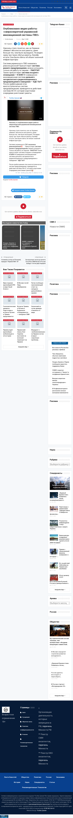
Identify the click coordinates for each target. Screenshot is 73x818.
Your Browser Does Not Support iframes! (60, 51)
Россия (49, 7)
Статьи (52, 782)
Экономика (57, 7)
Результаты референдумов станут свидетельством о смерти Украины (59, 525)
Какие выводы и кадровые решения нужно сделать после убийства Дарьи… (59, 539)
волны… (60, 510)
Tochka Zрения (13, 179)
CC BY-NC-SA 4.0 (49, 808)
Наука (27, 782)
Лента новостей (23, 7)
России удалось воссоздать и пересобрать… (57, 675)
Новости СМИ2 (57, 226)
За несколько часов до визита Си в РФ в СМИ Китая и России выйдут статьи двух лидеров (35, 261)
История (17, 782)
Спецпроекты (39, 782)
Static (24, 712)
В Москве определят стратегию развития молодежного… (58, 654)
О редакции (26, 717)
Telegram (24, 177)
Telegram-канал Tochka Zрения (23, 190)
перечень (47, 726)
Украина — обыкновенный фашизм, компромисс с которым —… (59, 553)
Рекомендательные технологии (26, 744)
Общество (34, 7)
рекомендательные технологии (39, 804)
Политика (42, 7)
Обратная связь (27, 721)
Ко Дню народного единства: (60, 484)
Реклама (25, 734)
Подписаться (24, 217)
